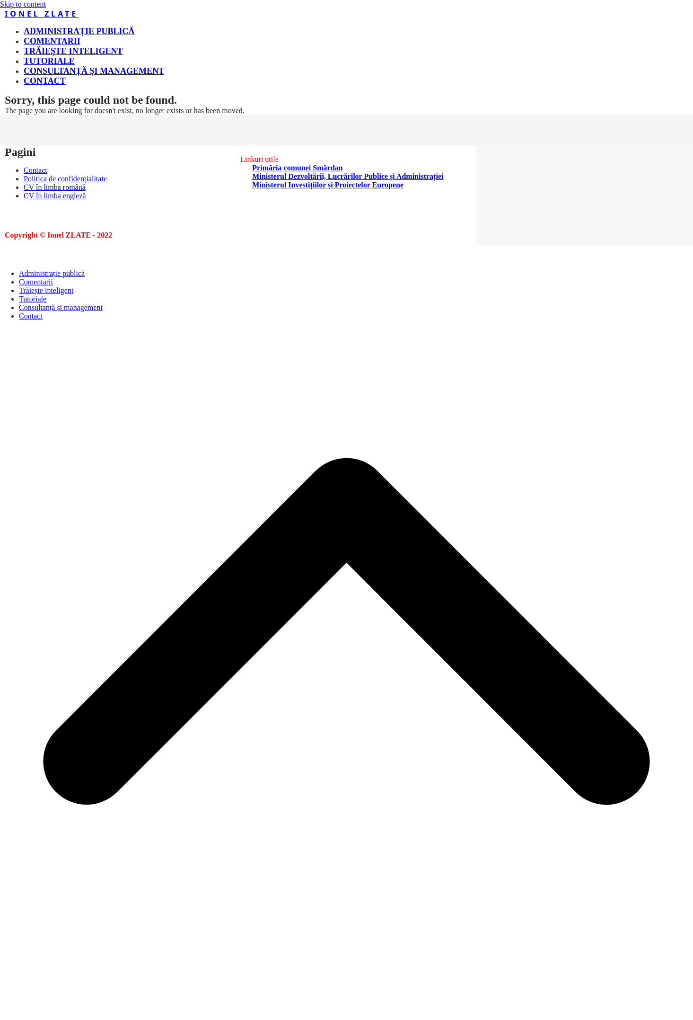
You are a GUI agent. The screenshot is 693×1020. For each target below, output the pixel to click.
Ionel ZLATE (41, 14)
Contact (35, 170)
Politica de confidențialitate (65, 179)
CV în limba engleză (55, 196)
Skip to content (23, 4)
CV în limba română (55, 187)
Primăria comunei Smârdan (297, 168)
